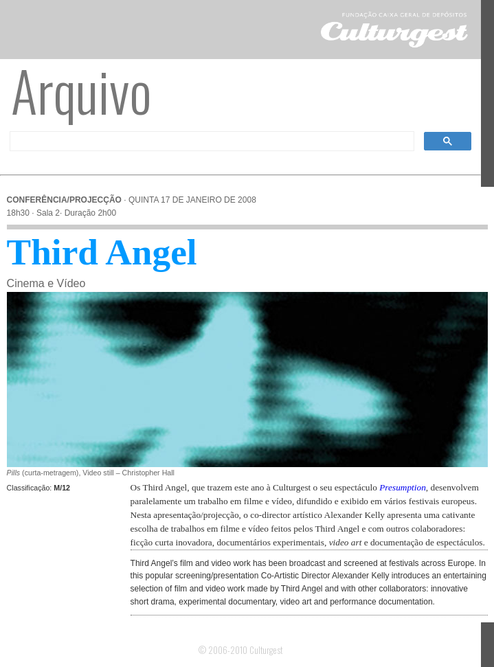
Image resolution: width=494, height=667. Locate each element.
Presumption (402, 487)
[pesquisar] (210, 141)
